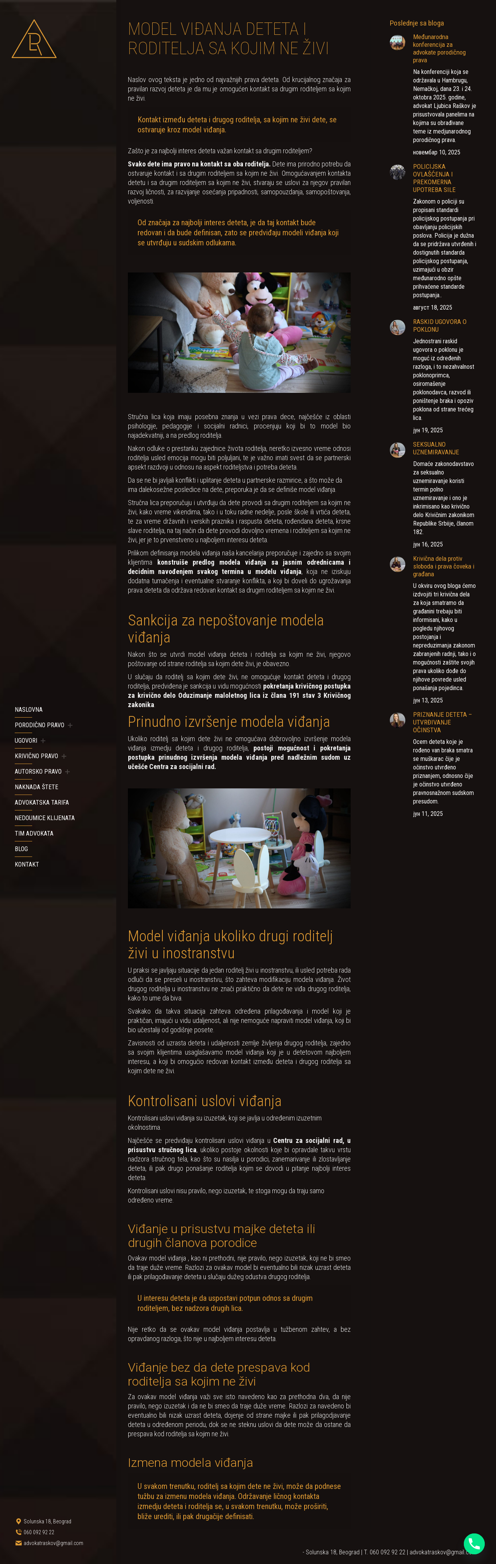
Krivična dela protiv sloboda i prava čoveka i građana (443, 566)
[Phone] (474, 1543)
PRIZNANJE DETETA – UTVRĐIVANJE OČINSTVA (442, 722)
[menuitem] (28, 710)
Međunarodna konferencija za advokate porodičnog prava (439, 48)
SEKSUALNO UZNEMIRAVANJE (436, 448)
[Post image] (397, 42)
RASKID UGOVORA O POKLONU (440, 325)
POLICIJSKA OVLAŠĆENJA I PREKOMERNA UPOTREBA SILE (434, 178)
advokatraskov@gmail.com (443, 1552)
